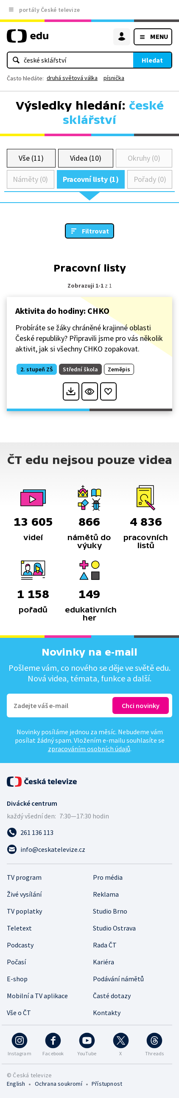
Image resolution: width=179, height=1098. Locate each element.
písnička (113, 78)
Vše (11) (31, 158)
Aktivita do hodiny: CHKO (62, 310)
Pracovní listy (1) (91, 179)
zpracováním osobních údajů (89, 748)
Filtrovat (95, 231)
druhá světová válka (72, 78)
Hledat (152, 60)
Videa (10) (85, 158)
